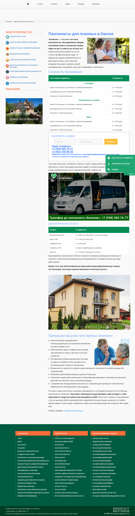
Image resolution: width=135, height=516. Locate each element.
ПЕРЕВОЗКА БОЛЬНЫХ (25, 486)
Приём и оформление (19, 77)
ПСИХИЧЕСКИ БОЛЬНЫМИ (102, 480)
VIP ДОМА (21, 448)
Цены (19, 441)
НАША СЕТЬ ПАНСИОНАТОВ (28, 451)
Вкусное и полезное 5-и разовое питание (24, 66)
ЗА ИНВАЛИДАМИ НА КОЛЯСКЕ (104, 454)
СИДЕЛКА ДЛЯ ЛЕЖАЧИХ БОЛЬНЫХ (31, 480)
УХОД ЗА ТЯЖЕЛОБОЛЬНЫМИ (104, 473)
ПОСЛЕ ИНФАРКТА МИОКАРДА (66, 480)
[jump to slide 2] (68, 327)
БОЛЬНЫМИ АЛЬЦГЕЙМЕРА (102, 483)
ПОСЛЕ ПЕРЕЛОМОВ (62, 464)
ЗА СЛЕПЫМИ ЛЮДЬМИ (101, 477)
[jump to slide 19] (111, 327)
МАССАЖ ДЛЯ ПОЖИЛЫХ (101, 448)
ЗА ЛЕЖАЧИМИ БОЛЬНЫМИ (103, 464)
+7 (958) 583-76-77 (68, 5)
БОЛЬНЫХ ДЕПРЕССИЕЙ (64, 441)
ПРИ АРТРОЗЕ (60, 467)
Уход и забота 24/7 (18, 36)
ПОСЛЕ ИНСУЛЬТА (62, 448)
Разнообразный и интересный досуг (26, 71)
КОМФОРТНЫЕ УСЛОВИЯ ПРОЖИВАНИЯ (32, 464)
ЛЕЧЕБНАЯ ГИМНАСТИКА (27, 483)
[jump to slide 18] (108, 327)
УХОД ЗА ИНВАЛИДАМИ (101, 461)
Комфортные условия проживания (25, 48)
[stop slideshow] (113, 327)
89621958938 (121, 511)
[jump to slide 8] (83, 327)
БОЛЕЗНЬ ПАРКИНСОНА (101, 486)
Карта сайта (73, 514)
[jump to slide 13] (96, 327)
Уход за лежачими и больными (23, 42)
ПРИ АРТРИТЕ (60, 457)
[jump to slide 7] (81, 327)
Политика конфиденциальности (17, 514)
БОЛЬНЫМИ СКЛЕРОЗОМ (102, 451)
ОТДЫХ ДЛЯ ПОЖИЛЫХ (101, 445)
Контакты (21, 445)
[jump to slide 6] (78, 327)
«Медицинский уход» (73, 410)
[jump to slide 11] (91, 327)
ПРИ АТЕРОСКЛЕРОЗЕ (63, 451)
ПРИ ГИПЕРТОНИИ (99, 489)
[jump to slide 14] (98, 327)
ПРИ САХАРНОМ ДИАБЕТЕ (64, 483)
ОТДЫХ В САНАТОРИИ (25, 454)
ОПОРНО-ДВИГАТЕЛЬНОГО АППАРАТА (70, 473)
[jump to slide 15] (101, 327)
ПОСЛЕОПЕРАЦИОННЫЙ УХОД (104, 467)
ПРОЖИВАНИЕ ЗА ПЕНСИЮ (27, 470)
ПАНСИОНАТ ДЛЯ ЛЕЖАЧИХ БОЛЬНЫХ (32, 489)
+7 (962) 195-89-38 (68, 7)
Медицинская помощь (20, 54)
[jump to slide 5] (76, 327)
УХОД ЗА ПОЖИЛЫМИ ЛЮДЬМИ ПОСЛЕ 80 (108, 496)
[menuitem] (28, 16)
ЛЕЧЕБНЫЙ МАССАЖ (25, 477)
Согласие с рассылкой (59, 514)
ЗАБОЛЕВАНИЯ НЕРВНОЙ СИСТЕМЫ (68, 470)
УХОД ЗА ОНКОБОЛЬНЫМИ (103, 470)
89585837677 (121, 508)
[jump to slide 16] (103, 327)
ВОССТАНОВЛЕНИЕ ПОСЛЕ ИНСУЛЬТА (69, 496)
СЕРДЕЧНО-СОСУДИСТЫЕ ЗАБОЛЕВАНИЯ (70, 477)
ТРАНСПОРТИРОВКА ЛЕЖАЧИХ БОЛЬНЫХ (33, 493)
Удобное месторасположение (23, 83)
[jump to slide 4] (73, 327)
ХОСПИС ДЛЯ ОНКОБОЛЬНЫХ (66, 493)
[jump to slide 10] (88, 327)
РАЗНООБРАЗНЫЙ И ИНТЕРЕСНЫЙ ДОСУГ (33, 461)
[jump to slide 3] (71, 327)
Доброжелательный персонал (23, 60)
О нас (19, 438)
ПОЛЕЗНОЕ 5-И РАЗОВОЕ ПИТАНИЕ (30, 457)
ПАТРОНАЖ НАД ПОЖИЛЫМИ (28, 473)
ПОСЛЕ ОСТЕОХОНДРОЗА (64, 438)
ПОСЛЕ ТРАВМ (60, 489)
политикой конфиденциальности (96, 154)
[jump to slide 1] (66, 327)
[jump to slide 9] (86, 327)
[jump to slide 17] (106, 327)
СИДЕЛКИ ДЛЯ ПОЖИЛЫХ (102, 441)
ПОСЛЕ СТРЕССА (61, 486)
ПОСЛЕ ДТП (59, 445)
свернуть (130, 174)
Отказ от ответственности (40, 514)
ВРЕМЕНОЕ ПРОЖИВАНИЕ (27, 496)
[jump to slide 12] (93, 327)
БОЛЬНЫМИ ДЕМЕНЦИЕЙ (102, 457)
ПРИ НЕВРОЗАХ (60, 461)
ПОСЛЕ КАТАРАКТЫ (62, 454)
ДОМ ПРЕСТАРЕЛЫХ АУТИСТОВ (104, 493)
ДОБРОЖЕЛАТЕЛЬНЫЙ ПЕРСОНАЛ (30, 467)
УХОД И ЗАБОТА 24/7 (100, 438)
